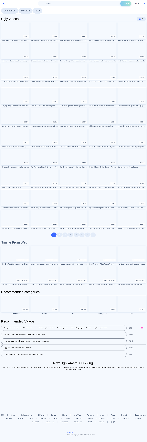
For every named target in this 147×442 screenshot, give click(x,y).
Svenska (55, 418)
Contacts (70, 432)
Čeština (53, 415)
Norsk (90, 422)
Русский (9, 418)
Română (124, 415)
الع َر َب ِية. (77, 415)
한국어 (113, 422)
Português (90, 415)
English (102, 418)
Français (101, 422)
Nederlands (36, 422)
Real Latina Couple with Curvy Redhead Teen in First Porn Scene (26, 341)
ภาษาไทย (43, 418)
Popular (25, 11)
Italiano (90, 418)
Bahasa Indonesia (139, 415)
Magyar (65, 415)
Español (138, 418)
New (38, 11)
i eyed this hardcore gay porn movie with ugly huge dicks (23, 354)
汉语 (2, 415)
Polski (113, 415)
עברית (102, 415)
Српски (67, 418)
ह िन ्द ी (125, 418)
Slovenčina (64, 422)
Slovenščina (50, 422)
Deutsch (79, 418)
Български (78, 422)
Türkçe (20, 418)
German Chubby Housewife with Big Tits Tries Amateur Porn (24, 334)
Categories (9, 11)
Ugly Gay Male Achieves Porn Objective (17, 348)
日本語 (113, 418)
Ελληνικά (41, 415)
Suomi (13, 415)
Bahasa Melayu (26, 415)
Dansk (31, 418)
